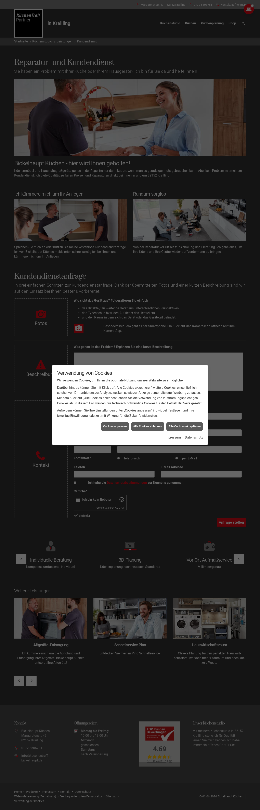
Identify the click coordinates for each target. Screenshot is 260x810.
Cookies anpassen (115, 361)
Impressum (173, 372)
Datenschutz (194, 372)
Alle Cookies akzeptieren (185, 361)
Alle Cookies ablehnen (147, 361)
